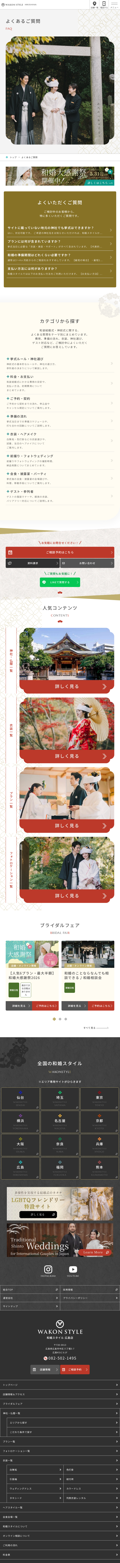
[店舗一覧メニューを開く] (94, 4)
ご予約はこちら (45, 1006)
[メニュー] (114, 3)
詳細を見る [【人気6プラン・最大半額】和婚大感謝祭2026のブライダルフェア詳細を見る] (19, 1006)
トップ (13, 157)
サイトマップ (10, 1306)
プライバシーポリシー (75, 1297)
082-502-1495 (62, 1358)
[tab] (54, 1019)
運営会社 (8, 1297)
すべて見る (89, 1027)
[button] (63, 1422)
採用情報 (68, 1289)
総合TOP (8, 1289)
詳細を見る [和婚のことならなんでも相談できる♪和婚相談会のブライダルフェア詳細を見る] (74, 1006)
